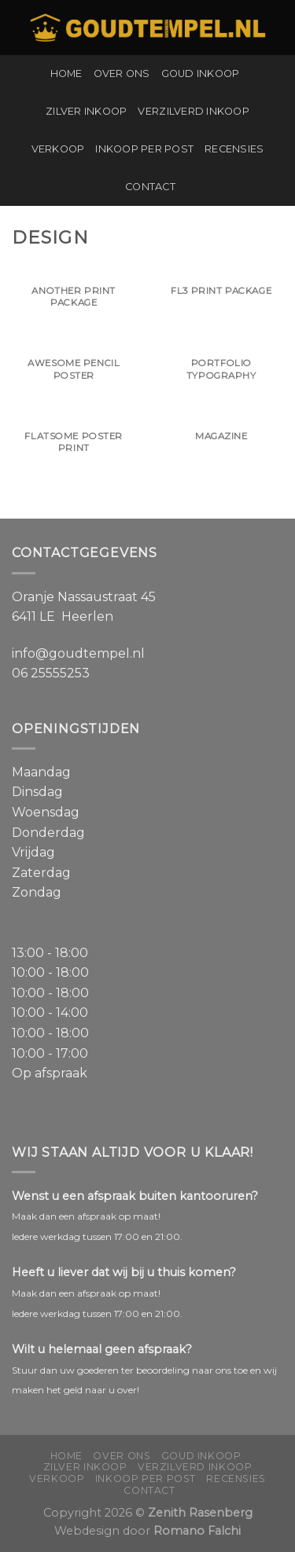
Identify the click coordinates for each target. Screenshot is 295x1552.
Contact (150, 187)
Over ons (122, 73)
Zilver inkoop (86, 111)
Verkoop (58, 149)
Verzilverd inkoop (193, 111)
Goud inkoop (200, 73)
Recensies (234, 149)
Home (66, 73)
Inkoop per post (144, 149)
